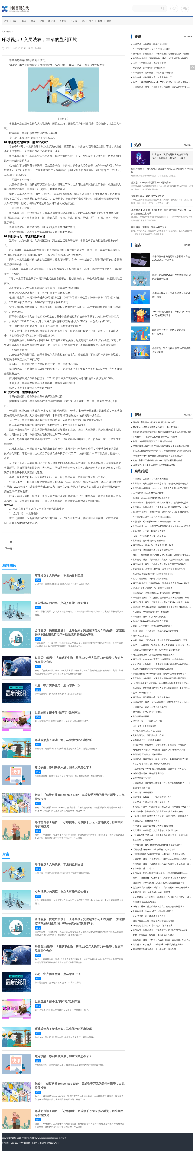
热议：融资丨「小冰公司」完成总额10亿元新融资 (155, 631)
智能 (41, 21)
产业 (6, 21)
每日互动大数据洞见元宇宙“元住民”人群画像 (153, 669)
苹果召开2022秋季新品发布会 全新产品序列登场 (155, 436)
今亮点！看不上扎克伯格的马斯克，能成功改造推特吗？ (158, 906)
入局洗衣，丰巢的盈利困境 (27, 528)
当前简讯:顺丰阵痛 (141, 788)
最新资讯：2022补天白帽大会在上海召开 (151, 892)
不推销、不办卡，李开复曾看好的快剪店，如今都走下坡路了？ (161, 807)
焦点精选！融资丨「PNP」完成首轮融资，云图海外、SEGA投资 (162, 940)
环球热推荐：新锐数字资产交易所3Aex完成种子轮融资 (158, 811)
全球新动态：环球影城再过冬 (146, 821)
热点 (24, 21)
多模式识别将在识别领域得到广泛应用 (150, 621)
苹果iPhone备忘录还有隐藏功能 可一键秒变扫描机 (156, 427)
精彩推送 (141, 471)
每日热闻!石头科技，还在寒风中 (147, 754)
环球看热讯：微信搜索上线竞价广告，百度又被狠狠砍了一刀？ (161, 783)
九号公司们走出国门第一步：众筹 (148, 735)
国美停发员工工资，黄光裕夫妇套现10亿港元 (153, 921)
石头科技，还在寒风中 (143, 840)
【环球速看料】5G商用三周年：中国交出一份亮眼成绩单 (159, 854)
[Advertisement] (155, 113)
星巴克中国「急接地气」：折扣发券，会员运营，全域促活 (159, 745)
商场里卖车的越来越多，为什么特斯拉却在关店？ (155, 949)
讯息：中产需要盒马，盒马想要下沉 (57, 685)
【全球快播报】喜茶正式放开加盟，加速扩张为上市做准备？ (160, 816)
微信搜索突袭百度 (141, 716)
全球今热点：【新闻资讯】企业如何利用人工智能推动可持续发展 (162, 502)
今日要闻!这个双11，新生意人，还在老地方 (153, 925)
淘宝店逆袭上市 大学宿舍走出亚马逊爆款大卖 (154, 654)
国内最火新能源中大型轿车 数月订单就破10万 (154, 422)
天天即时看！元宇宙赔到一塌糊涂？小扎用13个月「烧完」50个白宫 (164, 897)
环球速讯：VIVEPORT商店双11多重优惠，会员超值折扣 (159, 659)
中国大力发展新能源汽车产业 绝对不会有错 (152, 441)
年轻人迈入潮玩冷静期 (143, 792)
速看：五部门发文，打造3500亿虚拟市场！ (152, 626)
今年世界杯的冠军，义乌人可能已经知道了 (62, 603)
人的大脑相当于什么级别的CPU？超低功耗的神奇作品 (157, 460)
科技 (100, 21)
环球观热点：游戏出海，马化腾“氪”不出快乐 (63, 740)
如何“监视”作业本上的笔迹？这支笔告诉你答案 (154, 465)
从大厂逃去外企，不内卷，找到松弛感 (150, 578)
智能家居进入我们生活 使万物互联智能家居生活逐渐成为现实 (161, 446)
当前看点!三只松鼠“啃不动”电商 (147, 740)
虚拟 (109, 21)
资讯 (15, 21)
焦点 (33, 21)
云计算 (74, 21)
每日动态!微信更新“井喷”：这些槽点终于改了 (153, 574)
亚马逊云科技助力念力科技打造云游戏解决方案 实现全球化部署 (162, 451)
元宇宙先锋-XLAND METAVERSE (147, 196)
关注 (91, 21)
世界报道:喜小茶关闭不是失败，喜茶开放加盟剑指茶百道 (159, 569)
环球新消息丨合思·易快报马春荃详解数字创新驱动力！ (158, 845)
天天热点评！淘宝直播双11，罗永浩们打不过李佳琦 (156, 593)
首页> (4, 31)
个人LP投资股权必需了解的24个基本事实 (151, 764)
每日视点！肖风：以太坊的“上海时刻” (150, 616)
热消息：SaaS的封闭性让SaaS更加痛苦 (151, 182)
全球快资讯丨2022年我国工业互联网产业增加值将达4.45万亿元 (162, 526)
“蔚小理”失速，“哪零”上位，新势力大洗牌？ (152, 588)
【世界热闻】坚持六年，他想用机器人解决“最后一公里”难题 (160, 835)
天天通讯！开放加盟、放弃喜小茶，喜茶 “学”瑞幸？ (156, 830)
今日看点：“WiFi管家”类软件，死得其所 (151, 612)
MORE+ (188, 36)
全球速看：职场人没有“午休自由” (148, 711)
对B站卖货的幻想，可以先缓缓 (147, 730)
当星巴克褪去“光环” (142, 778)
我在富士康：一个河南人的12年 (147, 721)
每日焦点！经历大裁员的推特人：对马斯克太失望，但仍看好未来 (162, 688)
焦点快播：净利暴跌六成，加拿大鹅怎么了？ (63, 767)
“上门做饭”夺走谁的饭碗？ (145, 726)
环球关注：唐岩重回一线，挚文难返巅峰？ (152, 697)
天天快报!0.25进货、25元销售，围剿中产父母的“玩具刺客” (159, 749)
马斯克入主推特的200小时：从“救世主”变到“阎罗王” (156, 650)
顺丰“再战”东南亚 (141, 635)
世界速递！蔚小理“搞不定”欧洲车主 (57, 712)
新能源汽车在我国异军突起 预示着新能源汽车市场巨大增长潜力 (162, 432)
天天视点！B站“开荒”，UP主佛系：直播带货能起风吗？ (158, 944)
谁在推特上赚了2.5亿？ (143, 868)
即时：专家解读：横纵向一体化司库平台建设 (153, 935)
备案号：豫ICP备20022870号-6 (45, 1143)
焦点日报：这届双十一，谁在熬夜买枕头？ (152, 797)
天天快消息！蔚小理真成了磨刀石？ (149, 916)
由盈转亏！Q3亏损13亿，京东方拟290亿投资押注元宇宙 (159, 883)
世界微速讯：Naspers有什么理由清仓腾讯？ (153, 911)
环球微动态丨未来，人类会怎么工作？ (150, 707)
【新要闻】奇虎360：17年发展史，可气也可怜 (154, 849)
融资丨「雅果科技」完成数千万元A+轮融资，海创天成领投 (160, 878)
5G (83, 21)
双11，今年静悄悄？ (142, 692)
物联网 (51, 21)
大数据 (62, 21)
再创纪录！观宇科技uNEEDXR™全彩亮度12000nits (156, 521)
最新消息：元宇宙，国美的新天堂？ (149, 227)
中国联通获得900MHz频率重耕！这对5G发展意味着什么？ (159, 673)
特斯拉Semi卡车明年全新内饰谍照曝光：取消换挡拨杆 (158, 455)
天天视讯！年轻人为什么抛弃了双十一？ (151, 802)
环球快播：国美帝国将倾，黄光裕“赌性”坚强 (153, 826)
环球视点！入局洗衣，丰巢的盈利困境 (59, 575)
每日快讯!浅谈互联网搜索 (144, 902)
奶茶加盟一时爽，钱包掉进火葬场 (148, 773)
